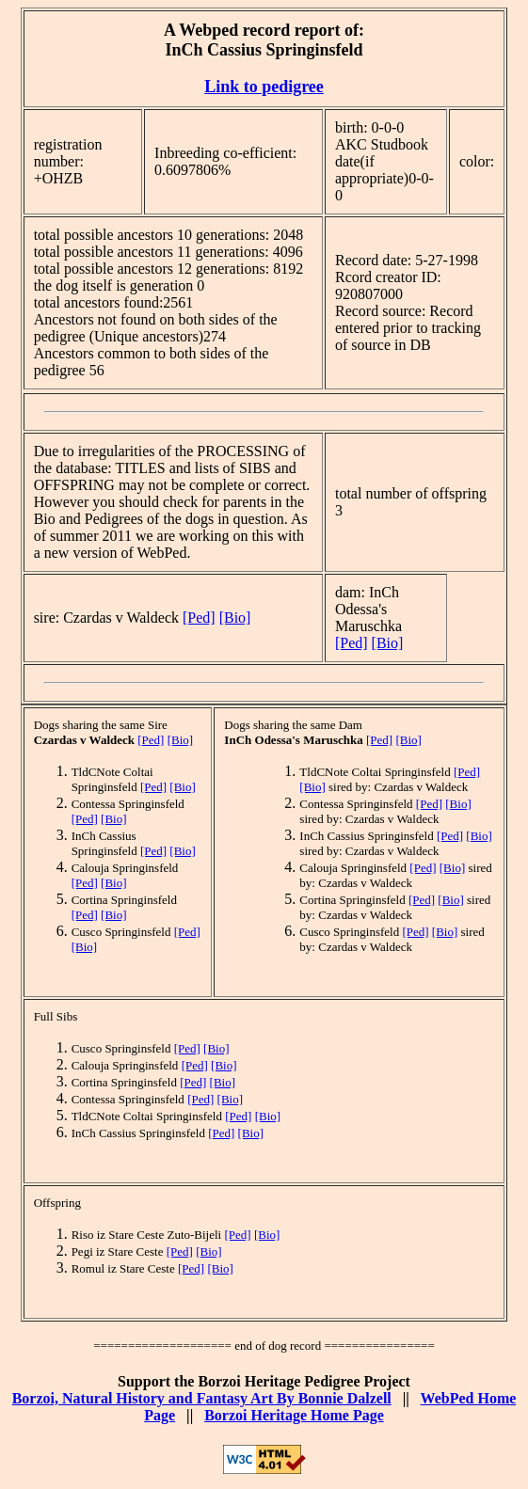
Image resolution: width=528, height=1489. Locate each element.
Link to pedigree (264, 86)
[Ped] (199, 618)
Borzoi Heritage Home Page (294, 1415)
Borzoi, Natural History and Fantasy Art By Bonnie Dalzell (202, 1398)
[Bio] (235, 618)
